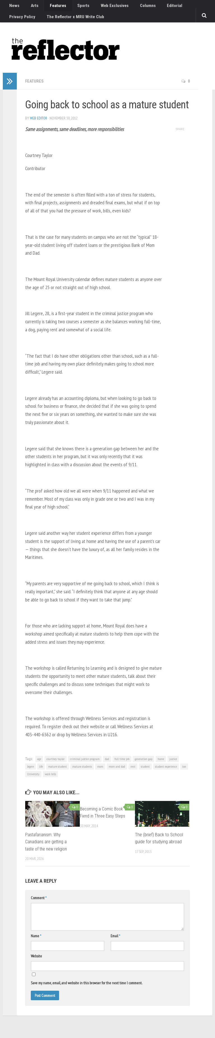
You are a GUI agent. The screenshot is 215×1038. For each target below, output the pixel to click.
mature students (82, 772)
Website (36, 961)
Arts (29, 7)
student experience (166, 772)
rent (132, 772)
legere (30, 772)
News (13, 7)
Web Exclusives (99, 7)
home (161, 764)
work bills (50, 779)
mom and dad (117, 772)
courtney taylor (55, 764)
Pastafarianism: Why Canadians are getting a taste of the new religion (47, 847)
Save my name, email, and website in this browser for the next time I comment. (86, 988)
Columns (129, 7)
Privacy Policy (179, 7)
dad (107, 764)
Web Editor (39, 123)
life (41, 772)
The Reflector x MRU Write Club (36, 21)
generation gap (143, 764)
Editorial (151, 7)
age (39, 764)
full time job (121, 764)
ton (184, 772)
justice (173, 764)
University (33, 779)
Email (115, 941)
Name (36, 941)
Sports (71, 7)
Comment (38, 903)
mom (100, 772)
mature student (57, 772)
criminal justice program (85, 764)
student (145, 772)
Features (49, 7)
